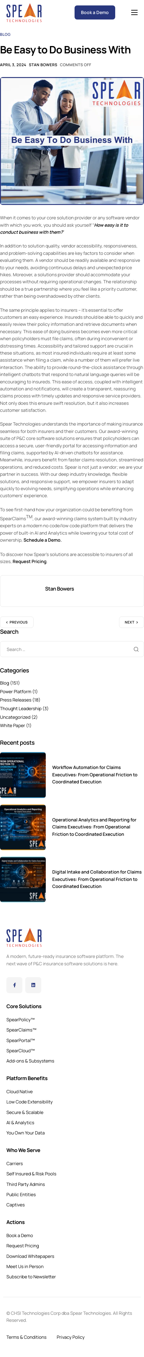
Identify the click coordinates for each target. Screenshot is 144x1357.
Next (129, 622)
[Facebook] (14, 985)
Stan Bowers (43, 64)
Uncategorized (15, 717)
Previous (19, 622)
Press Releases (15, 700)
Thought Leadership (21, 709)
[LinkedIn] (33, 985)
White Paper (12, 726)
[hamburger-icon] (134, 12)
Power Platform (15, 692)
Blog (5, 34)
